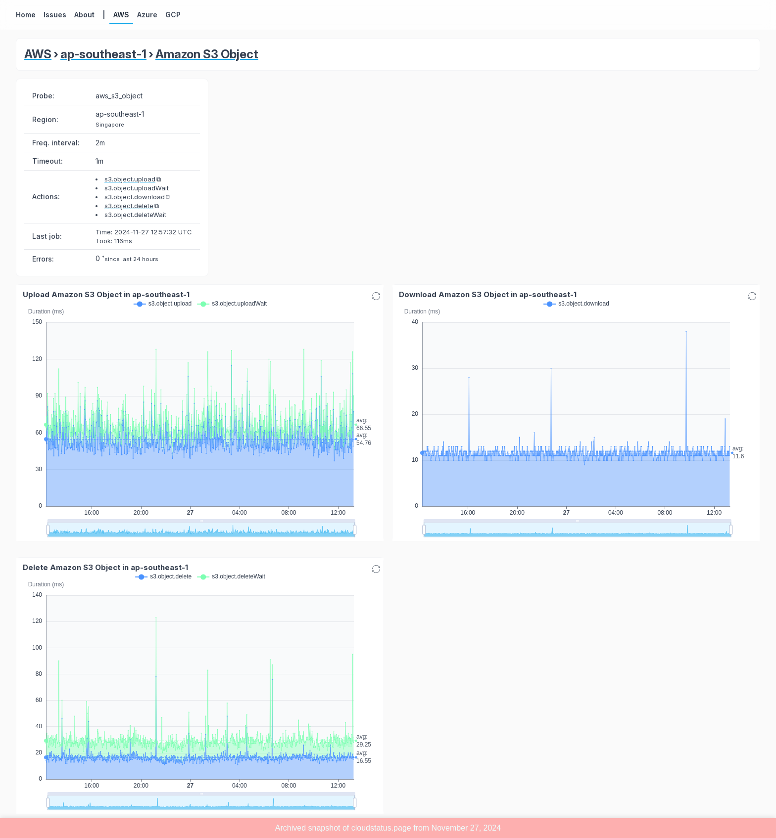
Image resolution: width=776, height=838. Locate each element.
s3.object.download (134, 197)
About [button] (84, 14)
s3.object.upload (129, 179)
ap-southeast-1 (103, 54)
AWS (37, 54)
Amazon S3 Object (206, 54)
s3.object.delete (128, 206)
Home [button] (26, 14)
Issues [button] (55, 14)
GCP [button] (173, 14)
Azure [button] (147, 14)
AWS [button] (121, 14)
